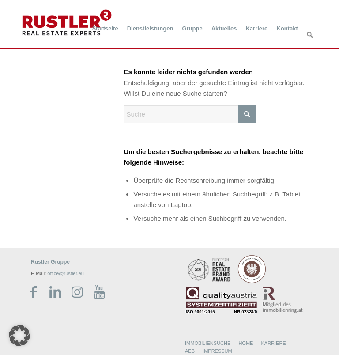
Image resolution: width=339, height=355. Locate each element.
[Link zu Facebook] (33, 292)
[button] (19, 335)
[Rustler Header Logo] (67, 22)
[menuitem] (104, 23)
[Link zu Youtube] (99, 292)
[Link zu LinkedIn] (55, 292)
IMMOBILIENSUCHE (207, 343)
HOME (245, 343)
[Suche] (309, 35)
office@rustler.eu (65, 273)
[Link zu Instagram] (77, 292)
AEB (190, 351)
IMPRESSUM (217, 351)
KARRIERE (273, 343)
